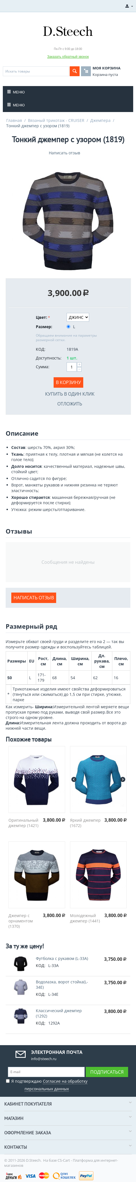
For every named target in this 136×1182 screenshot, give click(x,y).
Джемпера (100, 120)
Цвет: (41, 317)
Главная (14, 120)
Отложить (69, 404)
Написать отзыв (64, 152)
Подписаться (107, 1072)
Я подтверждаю (46, 1084)
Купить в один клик (70, 394)
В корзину (68, 382)
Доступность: (49, 358)
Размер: (44, 326)
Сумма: (42, 366)
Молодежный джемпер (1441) (85, 918)
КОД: (40, 349)
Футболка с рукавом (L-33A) (62, 958)
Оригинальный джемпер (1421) (23, 822)
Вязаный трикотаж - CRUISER (56, 120)
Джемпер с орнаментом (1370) (20, 921)
